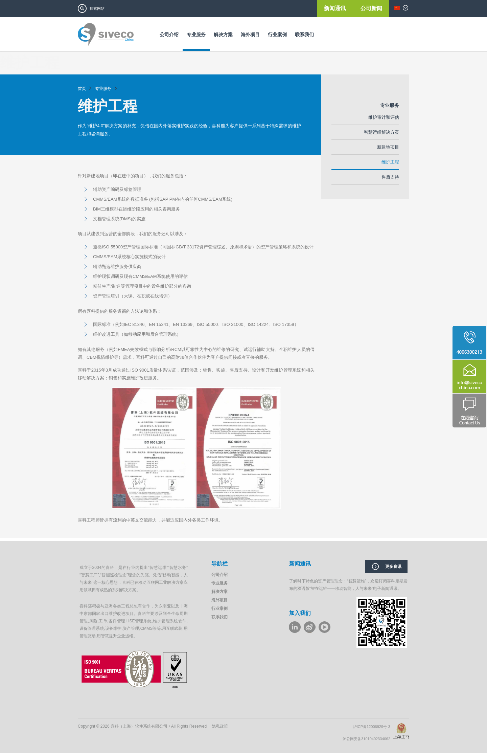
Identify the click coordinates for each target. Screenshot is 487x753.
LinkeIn (295, 627)
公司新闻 (371, 8)
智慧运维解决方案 (381, 132)
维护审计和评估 (383, 117)
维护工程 (390, 161)
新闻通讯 (335, 8)
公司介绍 (169, 34)
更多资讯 (393, 566)
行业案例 (277, 34)
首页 (82, 88)
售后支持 (390, 177)
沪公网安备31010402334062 (368, 739)
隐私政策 (220, 726)
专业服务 (196, 34)
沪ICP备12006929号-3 (373, 727)
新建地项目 (388, 147)
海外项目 (250, 34)
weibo (310, 627)
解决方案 (223, 34)
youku (324, 627)
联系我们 (304, 34)
